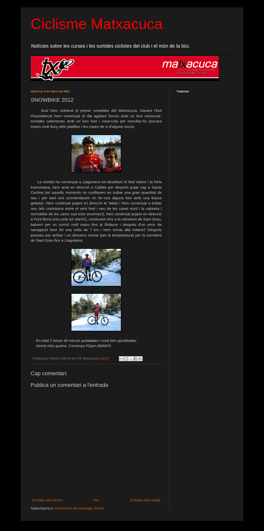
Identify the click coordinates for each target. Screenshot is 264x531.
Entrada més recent (47, 500)
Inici (96, 500)
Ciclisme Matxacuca (96, 24)
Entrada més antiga (145, 500)
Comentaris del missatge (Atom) (79, 508)
